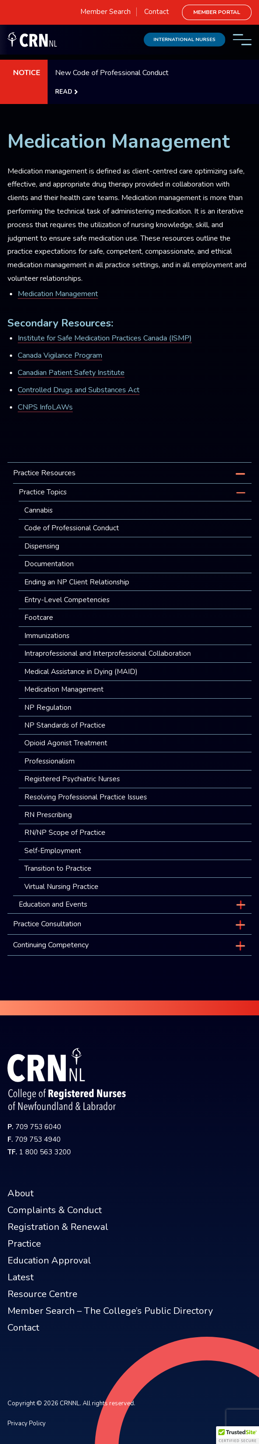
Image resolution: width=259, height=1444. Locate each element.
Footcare (38, 617)
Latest (20, 1277)
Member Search (105, 11)
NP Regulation (47, 707)
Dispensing (41, 546)
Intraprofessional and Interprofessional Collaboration (107, 653)
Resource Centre (42, 1294)
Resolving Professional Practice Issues (85, 797)
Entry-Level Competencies (67, 599)
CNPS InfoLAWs (45, 407)
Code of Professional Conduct (71, 528)
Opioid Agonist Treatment (65, 743)
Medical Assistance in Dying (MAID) (81, 671)
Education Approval (49, 1260)
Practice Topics (43, 492)
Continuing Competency (51, 945)
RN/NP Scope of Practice (64, 832)
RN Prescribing (48, 814)
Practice (24, 1243)
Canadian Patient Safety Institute (71, 373)
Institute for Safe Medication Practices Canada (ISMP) (105, 338)
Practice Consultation (47, 924)
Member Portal (216, 12)
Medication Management (58, 294)
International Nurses (185, 39)
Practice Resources (44, 473)
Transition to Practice (57, 868)
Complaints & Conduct (54, 1210)
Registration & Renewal (57, 1227)
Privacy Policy (26, 1423)
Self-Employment (52, 850)
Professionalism (49, 761)
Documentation (49, 564)
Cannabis (38, 510)
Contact (156, 11)
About (20, 1193)
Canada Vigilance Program (60, 355)
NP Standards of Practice (64, 725)
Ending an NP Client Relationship (76, 582)
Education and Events (53, 904)
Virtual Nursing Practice (61, 886)
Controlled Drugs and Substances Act (79, 390)
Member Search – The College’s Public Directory (110, 1311)
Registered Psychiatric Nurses (72, 779)
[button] (237, 1435)
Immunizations (47, 635)
